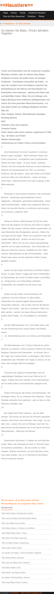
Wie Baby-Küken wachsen (13, 558)
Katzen (14, 13)
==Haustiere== (16, 5)
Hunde (23, 13)
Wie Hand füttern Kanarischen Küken (17, 513)
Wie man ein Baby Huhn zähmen (16, 563)
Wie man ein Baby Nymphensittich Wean (19, 518)
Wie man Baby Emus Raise (13, 523)
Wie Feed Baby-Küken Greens (15, 582)
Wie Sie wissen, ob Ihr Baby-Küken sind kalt (20, 500)
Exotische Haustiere (36, 13)
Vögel (5, 13)
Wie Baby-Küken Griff (11, 568)
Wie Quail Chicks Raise (12, 548)
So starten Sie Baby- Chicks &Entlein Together (21, 553)
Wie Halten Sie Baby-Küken (13, 573)
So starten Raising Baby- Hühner (16, 577)
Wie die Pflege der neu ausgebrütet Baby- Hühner (22, 504)
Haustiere (9, 24)
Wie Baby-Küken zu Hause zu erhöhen (18, 528)
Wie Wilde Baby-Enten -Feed (14, 533)
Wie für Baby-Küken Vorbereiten (15, 543)
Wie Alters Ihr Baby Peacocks (14, 538)
